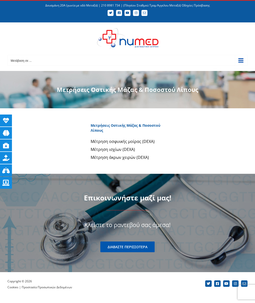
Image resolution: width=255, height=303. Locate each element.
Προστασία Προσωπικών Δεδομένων (47, 287)
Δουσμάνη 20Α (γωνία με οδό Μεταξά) (71, 5)
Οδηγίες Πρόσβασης (196, 5)
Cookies (12, 287)
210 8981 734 (110, 5)
